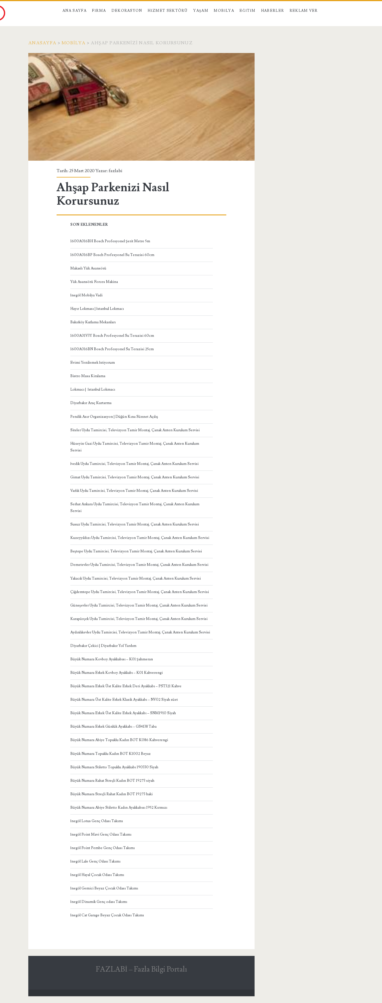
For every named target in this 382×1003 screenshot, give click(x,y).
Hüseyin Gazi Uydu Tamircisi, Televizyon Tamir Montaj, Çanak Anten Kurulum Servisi (134, 447)
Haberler (272, 10)
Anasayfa (42, 43)
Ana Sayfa (74, 10)
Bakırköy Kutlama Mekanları (93, 322)
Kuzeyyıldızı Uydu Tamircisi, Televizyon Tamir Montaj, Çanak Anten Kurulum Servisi (139, 538)
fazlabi (115, 171)
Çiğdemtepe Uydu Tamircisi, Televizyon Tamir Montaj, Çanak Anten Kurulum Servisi (139, 592)
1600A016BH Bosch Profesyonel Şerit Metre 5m (110, 241)
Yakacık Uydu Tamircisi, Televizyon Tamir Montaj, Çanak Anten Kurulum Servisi (135, 578)
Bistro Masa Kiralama (87, 376)
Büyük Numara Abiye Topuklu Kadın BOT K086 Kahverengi (119, 740)
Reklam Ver (304, 10)
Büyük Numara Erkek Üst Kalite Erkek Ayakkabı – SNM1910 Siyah (123, 713)
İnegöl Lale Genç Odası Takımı (95, 861)
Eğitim (247, 10)
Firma (99, 10)
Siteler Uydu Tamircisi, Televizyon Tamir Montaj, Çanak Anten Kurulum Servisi (135, 430)
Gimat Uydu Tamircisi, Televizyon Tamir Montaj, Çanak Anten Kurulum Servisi (134, 477)
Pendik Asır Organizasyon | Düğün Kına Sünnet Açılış (114, 416)
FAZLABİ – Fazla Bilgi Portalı (141, 969)
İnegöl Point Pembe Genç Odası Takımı (102, 848)
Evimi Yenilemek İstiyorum (92, 362)
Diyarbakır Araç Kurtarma (90, 403)
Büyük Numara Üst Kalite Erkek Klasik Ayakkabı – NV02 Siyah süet (124, 699)
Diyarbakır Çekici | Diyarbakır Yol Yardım (103, 646)
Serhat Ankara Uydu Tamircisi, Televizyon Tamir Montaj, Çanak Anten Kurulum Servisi (134, 507)
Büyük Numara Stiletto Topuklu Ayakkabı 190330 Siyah (114, 767)
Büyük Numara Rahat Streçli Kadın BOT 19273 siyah (112, 780)
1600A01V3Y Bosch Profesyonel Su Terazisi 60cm (112, 335)
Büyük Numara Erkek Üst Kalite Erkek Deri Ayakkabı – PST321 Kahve (125, 686)
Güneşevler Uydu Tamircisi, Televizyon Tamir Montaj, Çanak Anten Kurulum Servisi (139, 605)
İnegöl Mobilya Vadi (86, 295)
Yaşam (200, 10)
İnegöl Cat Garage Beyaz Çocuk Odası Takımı (107, 915)
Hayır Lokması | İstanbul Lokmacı (97, 308)
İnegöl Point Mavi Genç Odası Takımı (100, 834)
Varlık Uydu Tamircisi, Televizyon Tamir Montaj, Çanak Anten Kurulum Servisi (134, 490)
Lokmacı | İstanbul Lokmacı (92, 389)
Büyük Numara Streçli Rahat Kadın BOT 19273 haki (111, 794)
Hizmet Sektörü (168, 10)
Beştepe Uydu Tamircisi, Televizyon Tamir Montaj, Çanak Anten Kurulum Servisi (136, 551)
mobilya (73, 43)
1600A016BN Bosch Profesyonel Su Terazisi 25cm (112, 349)
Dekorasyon (126, 10)
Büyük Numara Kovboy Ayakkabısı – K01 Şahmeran (111, 659)
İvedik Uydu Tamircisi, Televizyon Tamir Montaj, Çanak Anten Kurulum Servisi (134, 464)
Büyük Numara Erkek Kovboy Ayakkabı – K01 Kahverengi (116, 672)
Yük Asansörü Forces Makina (94, 282)
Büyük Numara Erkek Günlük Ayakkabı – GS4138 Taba (113, 726)
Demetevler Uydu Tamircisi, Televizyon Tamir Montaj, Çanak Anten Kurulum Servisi (139, 564)
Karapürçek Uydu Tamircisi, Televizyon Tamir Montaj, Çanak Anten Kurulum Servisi (139, 619)
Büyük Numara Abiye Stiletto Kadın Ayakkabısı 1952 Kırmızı (118, 807)
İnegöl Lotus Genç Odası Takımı (96, 821)
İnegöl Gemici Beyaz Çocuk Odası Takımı (104, 888)
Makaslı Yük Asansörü (88, 268)
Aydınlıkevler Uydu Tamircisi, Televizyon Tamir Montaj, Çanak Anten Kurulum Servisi (140, 632)
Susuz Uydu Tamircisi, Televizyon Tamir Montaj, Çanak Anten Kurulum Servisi (134, 524)
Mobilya (224, 10)
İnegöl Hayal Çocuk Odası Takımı (97, 875)
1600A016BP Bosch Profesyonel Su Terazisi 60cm (112, 255)
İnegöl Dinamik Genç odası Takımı (98, 902)
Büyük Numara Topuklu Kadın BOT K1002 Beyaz (110, 753)
